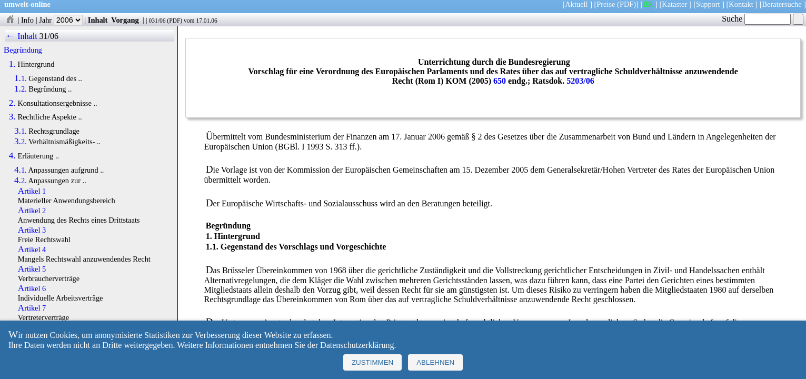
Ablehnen (435, 362)
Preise (605, 4)
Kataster (674, 4)
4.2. (20, 180)
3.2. (20, 141)
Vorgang (125, 20)
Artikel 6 (32, 288)
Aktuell (576, 4)
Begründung (23, 50)
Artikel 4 (32, 249)
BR (648, 4)
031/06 (156, 20)
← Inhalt (21, 36)
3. (12, 117)
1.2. (20, 89)
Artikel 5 (32, 269)
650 (499, 80)
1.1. (20, 78)
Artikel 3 (32, 230)
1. (12, 64)
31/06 (48, 36)
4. (12, 156)
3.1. (20, 131)
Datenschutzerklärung (357, 345)
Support (708, 4)
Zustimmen (372, 362)
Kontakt (741, 4)
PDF (174, 20)
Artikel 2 (32, 210)
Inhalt (98, 20)
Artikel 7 (32, 308)
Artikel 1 (32, 191)
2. (12, 103)
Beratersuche (782, 4)
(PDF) (626, 4)
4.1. (20, 170)
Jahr (61, 20)
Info (27, 20)
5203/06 (580, 80)
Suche (756, 18)
